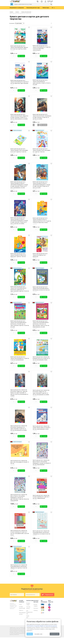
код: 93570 (12, 501)
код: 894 (12, 84)
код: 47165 (12, 258)
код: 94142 (12, 397)
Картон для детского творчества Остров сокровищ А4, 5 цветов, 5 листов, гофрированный (41, 497)
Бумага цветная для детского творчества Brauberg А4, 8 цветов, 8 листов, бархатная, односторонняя (19, 82)
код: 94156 (35, 120)
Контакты (36, 608)
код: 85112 (35, 85)
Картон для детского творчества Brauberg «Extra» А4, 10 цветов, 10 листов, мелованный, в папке (41, 358)
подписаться (49, 594)
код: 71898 (12, 328)
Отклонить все (54, 634)
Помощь (36, 610)
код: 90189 (35, 224)
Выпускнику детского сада (33, 7)
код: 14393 (12, 153)
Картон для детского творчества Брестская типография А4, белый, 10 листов (19, 462)
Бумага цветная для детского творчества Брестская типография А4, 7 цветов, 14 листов (41, 150)
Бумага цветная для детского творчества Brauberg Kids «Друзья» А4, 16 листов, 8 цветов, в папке (19, 47)
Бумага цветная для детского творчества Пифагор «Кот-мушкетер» (40, 255)
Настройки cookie (38, 634)
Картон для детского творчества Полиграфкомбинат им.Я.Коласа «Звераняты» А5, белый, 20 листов (41, 532)
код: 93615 (12, 225)
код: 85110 (35, 51)
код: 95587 (35, 535)
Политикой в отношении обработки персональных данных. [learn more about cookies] (42, 626)
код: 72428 (12, 292)
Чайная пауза (45, 7)
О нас (20, 604)
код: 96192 (35, 430)
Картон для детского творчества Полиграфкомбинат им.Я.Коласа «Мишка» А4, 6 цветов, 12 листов (18, 566)
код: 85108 (35, 361)
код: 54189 (12, 464)
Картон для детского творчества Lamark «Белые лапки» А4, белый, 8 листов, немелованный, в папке (41, 427)
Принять (30, 634)
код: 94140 (12, 120)
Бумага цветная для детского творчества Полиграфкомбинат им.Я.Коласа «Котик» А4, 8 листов (41, 288)
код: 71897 (35, 291)
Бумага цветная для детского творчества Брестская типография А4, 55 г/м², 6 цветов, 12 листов (19, 150)
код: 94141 (35, 396)
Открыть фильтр (51, 23)
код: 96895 (35, 258)
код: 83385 (12, 50)
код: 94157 (12, 431)
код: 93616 (12, 189)
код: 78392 (12, 361)
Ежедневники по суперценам (17, 7)
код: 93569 (35, 466)
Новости (21, 610)
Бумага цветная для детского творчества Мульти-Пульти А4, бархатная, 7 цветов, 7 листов (18, 255)
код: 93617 (35, 189)
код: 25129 (35, 328)
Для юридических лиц (29, 612)
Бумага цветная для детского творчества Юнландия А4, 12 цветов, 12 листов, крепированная (19, 358)
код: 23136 (35, 153)
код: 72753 (12, 536)
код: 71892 (12, 569)
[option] (18, 7)
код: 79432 (35, 499)
